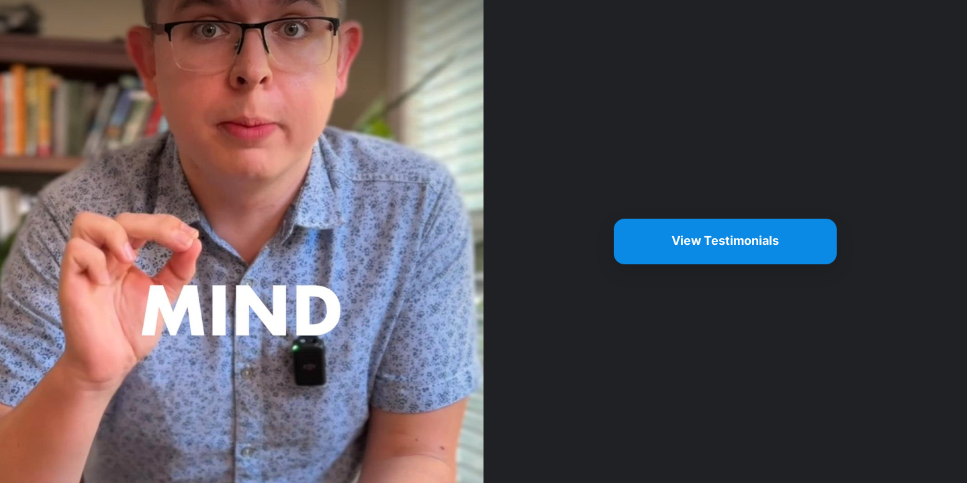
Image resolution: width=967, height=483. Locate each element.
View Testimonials (725, 240)
